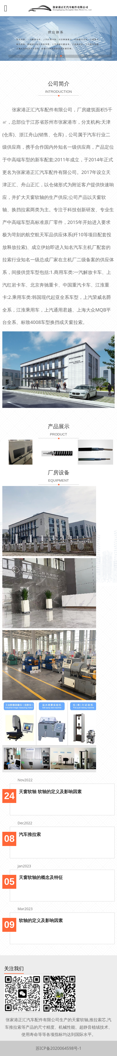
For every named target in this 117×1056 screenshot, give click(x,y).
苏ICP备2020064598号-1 (59, 1048)
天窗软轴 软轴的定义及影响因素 (50, 791)
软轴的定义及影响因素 (41, 920)
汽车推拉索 (30, 834)
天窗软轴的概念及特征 (41, 877)
